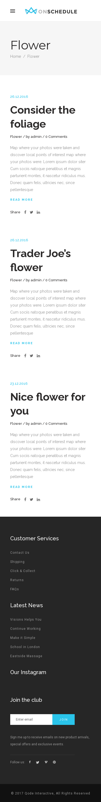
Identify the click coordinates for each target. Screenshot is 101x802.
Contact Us (20, 553)
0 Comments (56, 137)
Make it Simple (22, 638)
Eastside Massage (26, 656)
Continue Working (25, 629)
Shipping (17, 562)
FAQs (14, 589)
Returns (17, 580)
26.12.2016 (19, 97)
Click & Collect (22, 571)
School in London (25, 647)
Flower (16, 137)
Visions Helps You (26, 619)
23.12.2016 (19, 384)
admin (36, 137)
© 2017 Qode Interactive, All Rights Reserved (50, 793)
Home (15, 56)
